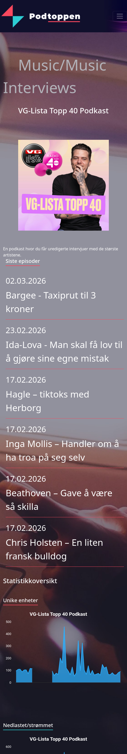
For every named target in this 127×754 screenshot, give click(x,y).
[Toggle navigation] (120, 16)
